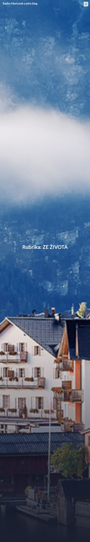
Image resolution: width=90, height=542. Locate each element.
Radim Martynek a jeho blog (20, 3)
